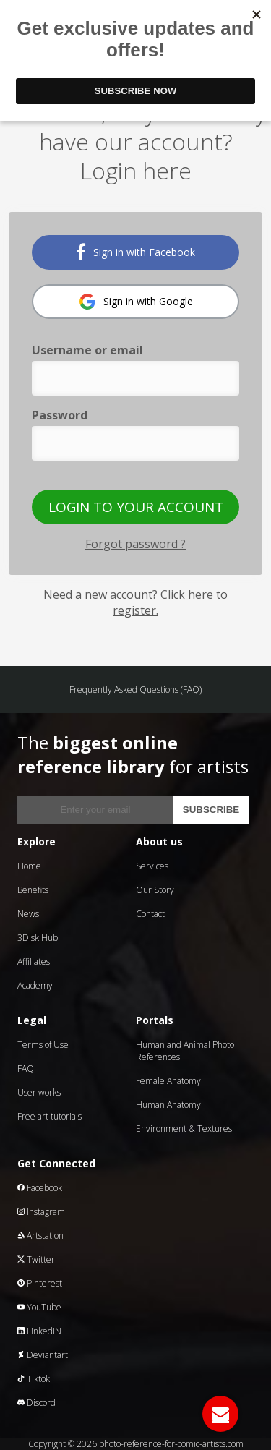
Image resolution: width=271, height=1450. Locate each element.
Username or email (87, 350)
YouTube (39, 1307)
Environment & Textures (184, 1128)
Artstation (40, 1235)
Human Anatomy (168, 1105)
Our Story (155, 890)
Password (59, 415)
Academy (35, 985)
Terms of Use (43, 1045)
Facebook (39, 1188)
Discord (36, 1402)
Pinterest (39, 1283)
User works (39, 1092)
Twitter (36, 1259)
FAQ (25, 1068)
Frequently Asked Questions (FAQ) (135, 689)
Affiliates (33, 961)
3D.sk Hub (37, 937)
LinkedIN (39, 1331)
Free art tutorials (49, 1116)
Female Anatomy (168, 1081)
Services (152, 866)
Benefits (32, 890)
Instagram (41, 1212)
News (28, 914)
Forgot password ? (135, 544)
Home (29, 866)
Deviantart (42, 1355)
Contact (150, 914)
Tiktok (33, 1379)
